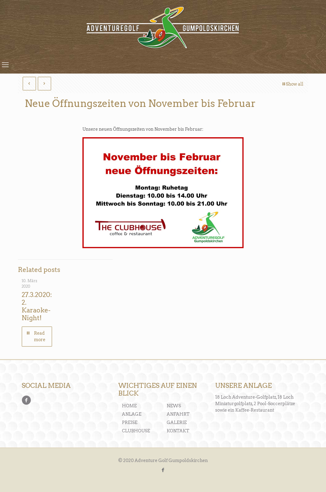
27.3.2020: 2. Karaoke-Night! (37, 306)
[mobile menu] (5, 64)
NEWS (174, 405)
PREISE (129, 422)
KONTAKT (178, 430)
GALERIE (177, 422)
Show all (292, 84)
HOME (129, 405)
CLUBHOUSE (136, 430)
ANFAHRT (178, 414)
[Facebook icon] (163, 470)
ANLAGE (131, 414)
